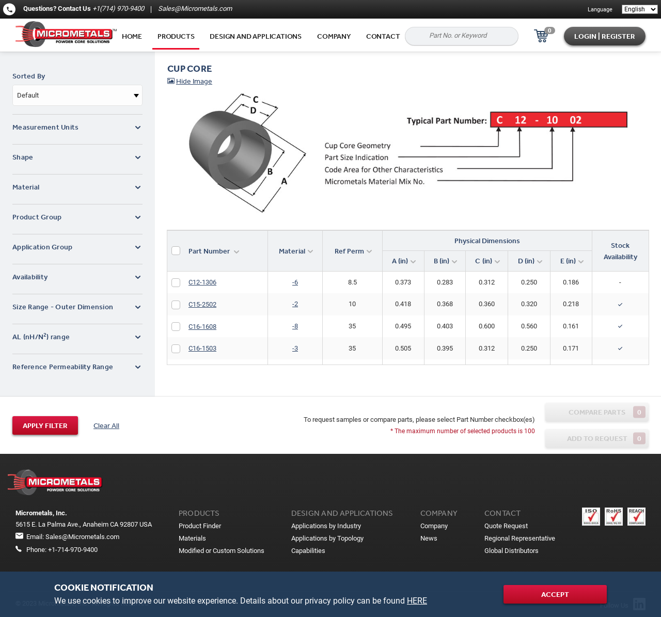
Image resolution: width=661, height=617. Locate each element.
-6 (295, 282)
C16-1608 (202, 326)
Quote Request (506, 526)
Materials (192, 538)
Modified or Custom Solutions (221, 551)
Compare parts (607, 412)
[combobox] (77, 95)
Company (334, 36)
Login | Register (604, 36)
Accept (555, 594)
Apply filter (45, 425)
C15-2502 (202, 304)
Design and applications (256, 36)
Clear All (106, 425)
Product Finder (200, 526)
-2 (295, 304)
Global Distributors (511, 551)
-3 (295, 348)
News (428, 538)
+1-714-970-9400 (73, 549)
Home (132, 36)
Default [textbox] (28, 95)
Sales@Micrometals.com (194, 8)
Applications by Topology (327, 538)
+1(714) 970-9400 (118, 8)
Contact (383, 36)
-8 (295, 326)
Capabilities (308, 551)
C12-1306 (202, 282)
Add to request (606, 439)
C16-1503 (202, 348)
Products (176, 36)
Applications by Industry (326, 526)
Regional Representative (519, 538)
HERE (417, 601)
